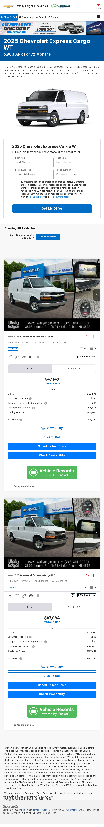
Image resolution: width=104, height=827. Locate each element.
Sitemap (35, 810)
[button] (9, 17)
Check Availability (52, 455)
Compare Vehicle (23, 486)
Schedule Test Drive (52, 446)
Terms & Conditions (59, 197)
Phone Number (63, 170)
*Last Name (61, 158)
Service (53, 17)
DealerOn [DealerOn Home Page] (25, 810)
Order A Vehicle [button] (48, 237)
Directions (26, 17)
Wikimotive (72, 810)
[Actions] (93, 337)
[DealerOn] (11, 807)
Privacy (44, 810)
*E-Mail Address (23, 170)
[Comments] (73, 357)
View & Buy (52, 428)
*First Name (21, 158)
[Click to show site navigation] (98, 17)
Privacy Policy (37, 197)
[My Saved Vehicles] (98, 7)
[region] (52, 407)
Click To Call (52, 437)
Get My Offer (52, 208)
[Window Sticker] (86, 357)
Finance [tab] (74, 369)
